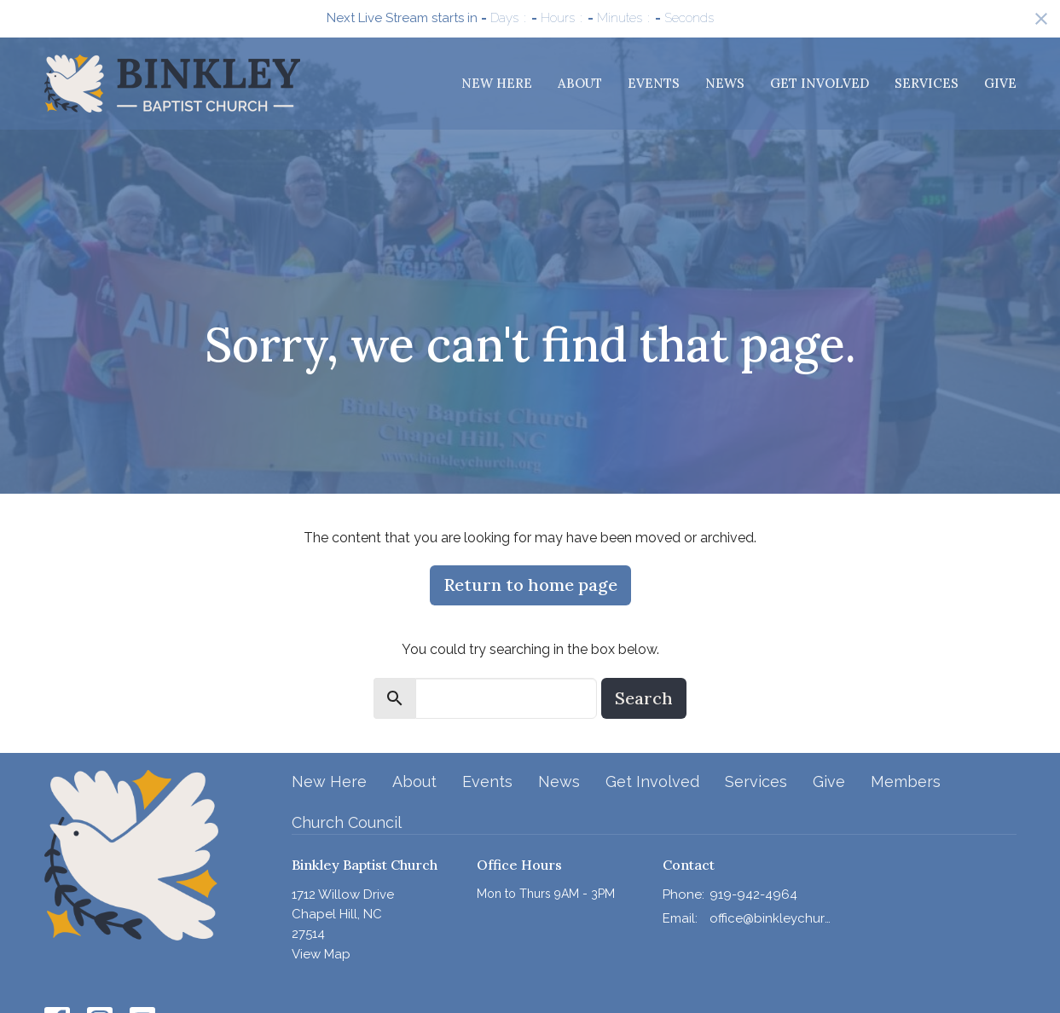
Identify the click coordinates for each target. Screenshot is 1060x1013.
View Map (321, 954)
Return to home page (530, 584)
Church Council (347, 822)
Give (1000, 83)
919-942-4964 (753, 894)
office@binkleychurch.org (770, 918)
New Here (496, 83)
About (580, 83)
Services (927, 83)
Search (644, 698)
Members (906, 781)
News (724, 83)
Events (654, 83)
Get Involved (819, 83)
